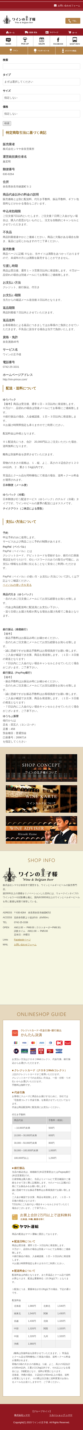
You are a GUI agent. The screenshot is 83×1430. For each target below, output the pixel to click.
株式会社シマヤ (22, 1415)
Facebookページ (22, 939)
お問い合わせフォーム (67, 5)
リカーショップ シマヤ (60, 1415)
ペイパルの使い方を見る (17, 584)
